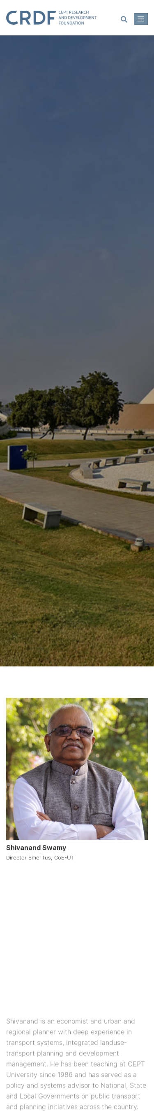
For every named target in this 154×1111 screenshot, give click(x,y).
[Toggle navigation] (141, 19)
